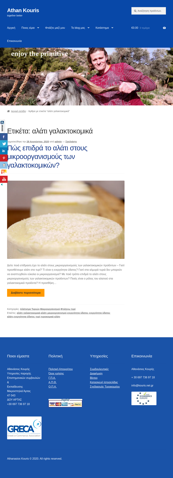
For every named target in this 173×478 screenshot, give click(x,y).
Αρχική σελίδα (18, 111)
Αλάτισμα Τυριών (30, 309)
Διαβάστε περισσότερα (26, 292)
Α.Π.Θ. (52, 382)
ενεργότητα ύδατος (77, 313)
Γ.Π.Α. (52, 377)
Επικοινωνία (14, 41)
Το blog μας (78, 27)
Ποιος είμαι (28, 27)
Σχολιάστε (71, 141)
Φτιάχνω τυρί (68, 309)
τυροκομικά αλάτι (50, 316)
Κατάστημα (102, 27)
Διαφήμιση (96, 373)
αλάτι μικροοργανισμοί (53, 313)
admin (58, 141)
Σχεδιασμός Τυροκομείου (105, 386)
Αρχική (11, 27)
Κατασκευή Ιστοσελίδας (104, 382)
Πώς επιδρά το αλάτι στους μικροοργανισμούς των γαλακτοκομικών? (47, 156)
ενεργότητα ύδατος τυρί (27, 316)
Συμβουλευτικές (99, 369)
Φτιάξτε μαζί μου (55, 27)
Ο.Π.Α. (52, 386)
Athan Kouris (23, 10)
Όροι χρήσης (56, 373)
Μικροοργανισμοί (50, 309)
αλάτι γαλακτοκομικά (28, 313)
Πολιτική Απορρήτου (60, 369)
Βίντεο (93, 377)
